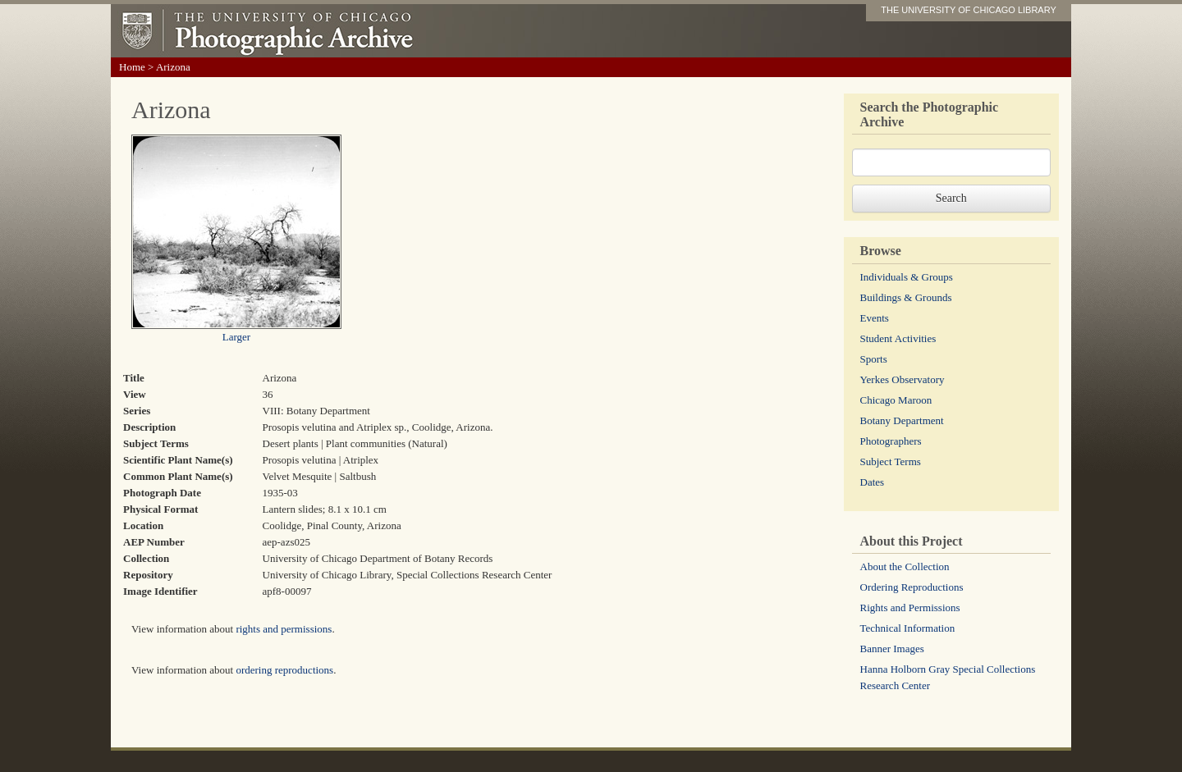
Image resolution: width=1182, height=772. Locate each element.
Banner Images (892, 648)
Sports (873, 359)
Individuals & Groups (906, 277)
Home (132, 67)
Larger (236, 337)
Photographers (891, 441)
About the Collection (905, 566)
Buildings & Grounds (906, 297)
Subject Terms (890, 461)
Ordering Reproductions (912, 587)
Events (874, 318)
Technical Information (907, 628)
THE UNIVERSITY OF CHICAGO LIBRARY (968, 10)
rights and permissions (284, 629)
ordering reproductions (284, 670)
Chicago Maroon (896, 400)
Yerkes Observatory (902, 379)
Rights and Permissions (910, 607)
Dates (872, 482)
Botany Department (902, 420)
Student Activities (898, 338)
